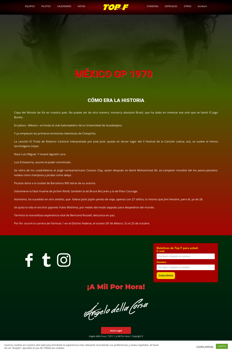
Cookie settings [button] (205, 346)
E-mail (161, 251)
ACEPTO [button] (222, 346)
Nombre (162, 262)
